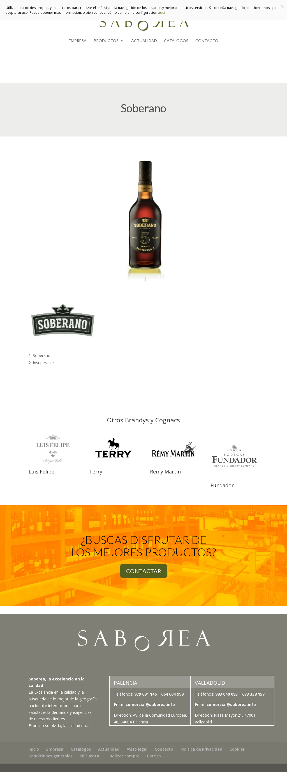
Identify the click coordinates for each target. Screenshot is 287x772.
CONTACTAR (143, 571)
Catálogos (176, 41)
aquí (161, 12)
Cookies (237, 749)
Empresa (78, 41)
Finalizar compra (123, 756)
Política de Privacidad (201, 749)
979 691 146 (145, 694)
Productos (106, 41)
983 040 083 (226, 694)
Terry (95, 471)
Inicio (34, 749)
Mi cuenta (89, 756)
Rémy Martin (165, 471)
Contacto (206, 41)
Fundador (222, 485)
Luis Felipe (41, 471)
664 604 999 (172, 694)
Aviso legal (137, 749)
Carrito (154, 756)
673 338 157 (253, 694)
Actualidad (144, 41)
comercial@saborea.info (150, 704)
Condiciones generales (50, 756)
